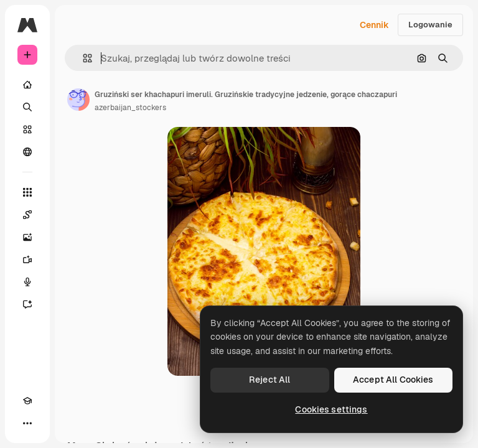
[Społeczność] (27, 152)
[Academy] (27, 401)
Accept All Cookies (393, 379)
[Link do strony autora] (78, 99)
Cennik (374, 24)
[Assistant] (27, 304)
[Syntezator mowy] (27, 282)
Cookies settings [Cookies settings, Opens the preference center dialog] (331, 409)
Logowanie (430, 24)
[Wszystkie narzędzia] (27, 192)
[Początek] (27, 85)
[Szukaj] (27, 107)
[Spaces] (27, 215)
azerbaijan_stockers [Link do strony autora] (130, 108)
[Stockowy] (27, 129)
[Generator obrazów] (27, 237)
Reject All (269, 379)
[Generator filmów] (27, 259)
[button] (82, 58)
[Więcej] (27, 423)
